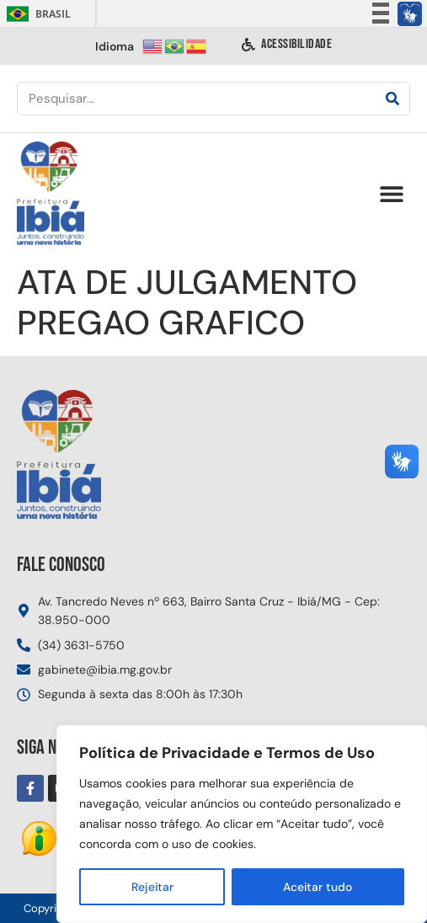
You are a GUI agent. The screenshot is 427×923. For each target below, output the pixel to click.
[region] (241, 824)
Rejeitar (152, 886)
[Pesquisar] (392, 99)
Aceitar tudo (318, 886)
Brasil (35, 14)
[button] (391, 194)
